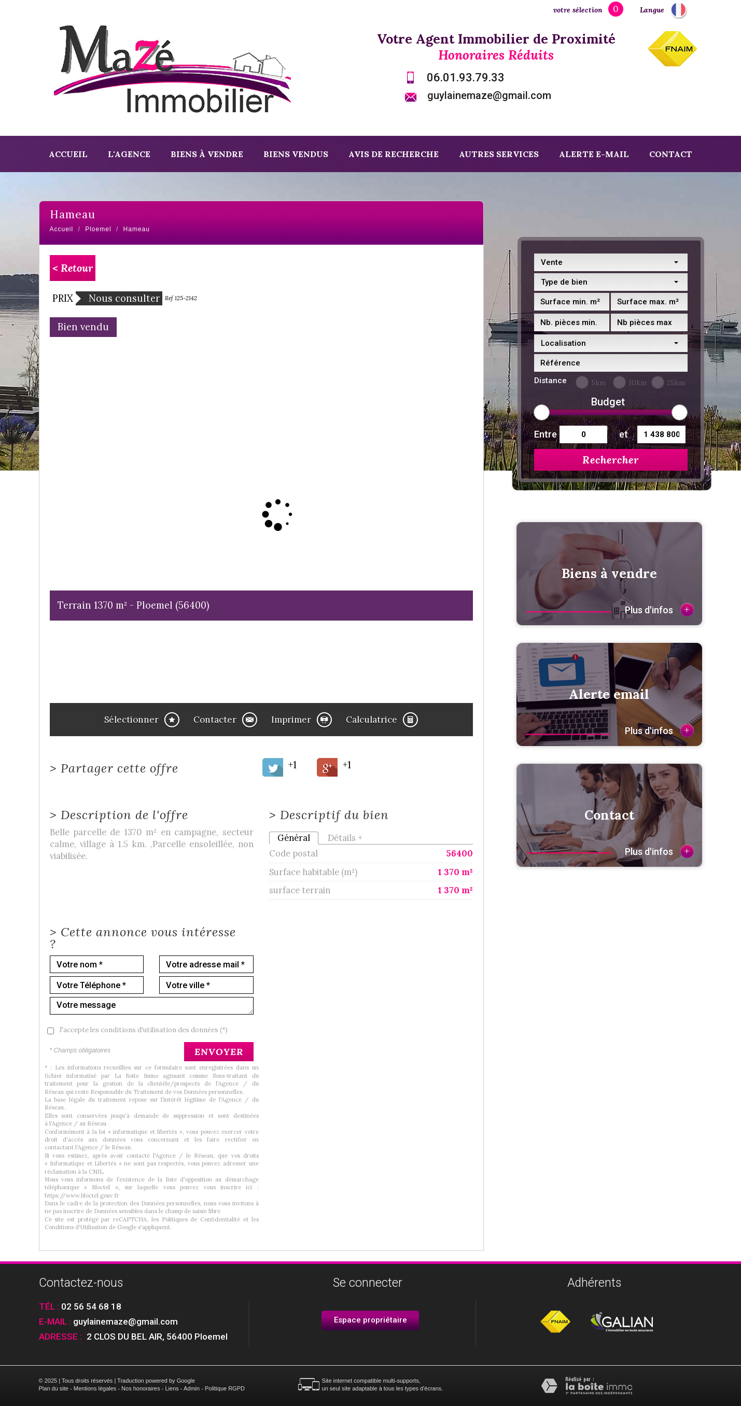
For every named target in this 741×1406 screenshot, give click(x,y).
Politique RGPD (225, 1388)
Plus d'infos (659, 609)
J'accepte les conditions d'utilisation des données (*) (143, 1029)
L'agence (129, 154)
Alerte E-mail (594, 154)
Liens (171, 1388)
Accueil (68, 154)
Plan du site (53, 1388)
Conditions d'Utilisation (76, 1227)
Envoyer (218, 1052)
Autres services (499, 154)
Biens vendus (295, 154)
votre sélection (578, 10)
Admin (192, 1388)
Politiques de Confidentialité (201, 1219)
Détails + (345, 838)
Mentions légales (95, 1388)
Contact (670, 154)
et (623, 434)
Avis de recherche (393, 154)
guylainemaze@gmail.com (489, 95)
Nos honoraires (140, 1388)
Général (293, 838)
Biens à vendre (207, 154)
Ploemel (98, 229)
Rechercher (610, 459)
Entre (544, 434)
